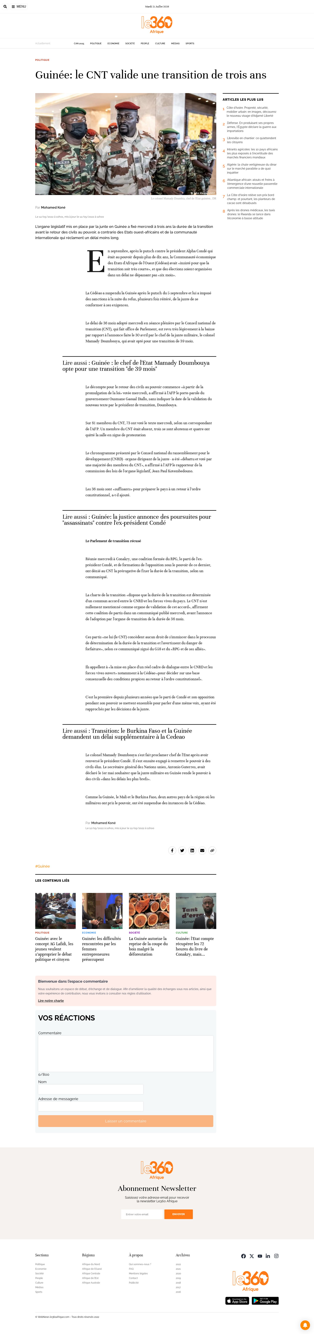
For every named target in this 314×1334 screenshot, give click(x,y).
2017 (178, 1287)
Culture (160, 43)
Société (130, 43)
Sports (190, 43)
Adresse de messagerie (58, 1099)
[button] (305, 1325)
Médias (175, 43)
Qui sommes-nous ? (140, 1264)
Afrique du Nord (91, 1264)
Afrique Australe (91, 1282)
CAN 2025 (79, 43)
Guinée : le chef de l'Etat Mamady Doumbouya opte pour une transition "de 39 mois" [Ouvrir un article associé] (136, 366)
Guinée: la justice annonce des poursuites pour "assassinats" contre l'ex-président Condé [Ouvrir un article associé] (136, 520)
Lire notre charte (51, 1001)
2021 (178, 1269)
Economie (113, 43)
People (145, 43)
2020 (178, 1273)
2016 (178, 1292)
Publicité (134, 1282)
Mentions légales (138, 1273)
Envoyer (178, 1214)
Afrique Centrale (91, 1273)
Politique (96, 43)
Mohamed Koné (53, 207)
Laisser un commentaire (125, 1121)
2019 (178, 1278)
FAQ (131, 1269)
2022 (178, 1264)
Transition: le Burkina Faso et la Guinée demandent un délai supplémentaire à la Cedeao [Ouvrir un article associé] (127, 734)
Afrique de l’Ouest (92, 1269)
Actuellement (42, 43)
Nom (42, 1082)
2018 (178, 1282)
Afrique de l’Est (90, 1278)
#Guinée (42, 866)
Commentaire (49, 1033)
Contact (133, 1278)
